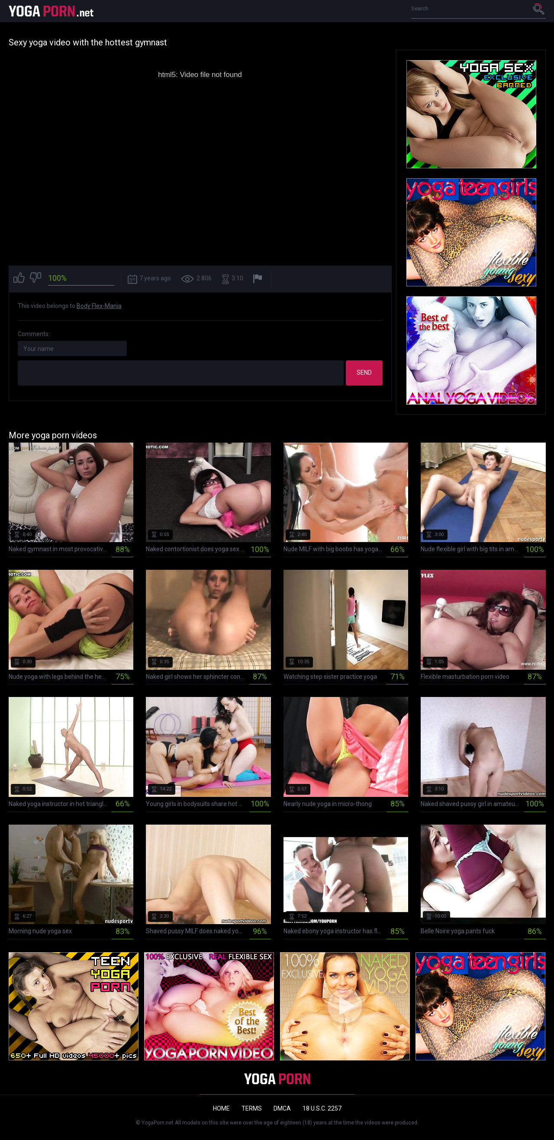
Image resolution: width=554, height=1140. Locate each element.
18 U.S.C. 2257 (322, 1108)
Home (221, 1108)
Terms (252, 1108)
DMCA (282, 1108)
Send (364, 372)
